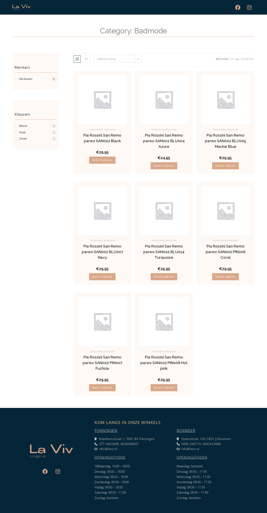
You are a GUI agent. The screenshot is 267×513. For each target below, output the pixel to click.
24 (237, 59)
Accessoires (96, 129)
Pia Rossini (25, 78)
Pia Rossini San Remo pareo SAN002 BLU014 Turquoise (163, 252)
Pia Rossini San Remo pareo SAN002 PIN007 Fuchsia (102, 363)
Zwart (23, 138)
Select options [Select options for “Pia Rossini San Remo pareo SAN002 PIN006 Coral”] (225, 276)
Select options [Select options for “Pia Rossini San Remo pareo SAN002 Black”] (102, 160)
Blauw (23, 125)
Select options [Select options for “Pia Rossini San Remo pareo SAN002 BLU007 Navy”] (102, 276)
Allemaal (247, 59)
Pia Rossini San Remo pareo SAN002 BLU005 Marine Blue (225, 141)
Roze (22, 132)
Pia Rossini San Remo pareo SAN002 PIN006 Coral (226, 252)
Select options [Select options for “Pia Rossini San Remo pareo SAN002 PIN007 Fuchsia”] (102, 387)
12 (231, 59)
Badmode (109, 129)
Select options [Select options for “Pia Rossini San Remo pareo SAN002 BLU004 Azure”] (164, 165)
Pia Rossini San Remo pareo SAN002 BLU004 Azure (164, 141)
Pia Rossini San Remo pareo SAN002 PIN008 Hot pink (164, 363)
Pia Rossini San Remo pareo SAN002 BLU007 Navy (102, 252)
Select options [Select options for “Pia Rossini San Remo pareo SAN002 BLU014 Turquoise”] (164, 276)
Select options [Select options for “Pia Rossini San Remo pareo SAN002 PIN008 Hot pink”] (164, 387)
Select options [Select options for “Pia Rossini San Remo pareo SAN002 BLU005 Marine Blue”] (225, 165)
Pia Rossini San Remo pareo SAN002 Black (102, 138)
